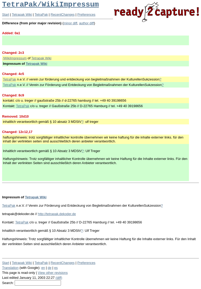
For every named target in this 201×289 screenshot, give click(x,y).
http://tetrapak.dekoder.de (57, 214)
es (56, 268)
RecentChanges (63, 14)
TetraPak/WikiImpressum (50, 5)
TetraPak (41, 14)
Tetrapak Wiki (22, 14)
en (43, 268)
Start (5, 14)
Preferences (86, 14)
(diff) (58, 278)
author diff (86, 23)
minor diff (70, 23)
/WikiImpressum (15, 58)
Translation (10, 268)
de (49, 268)
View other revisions (53, 273)
